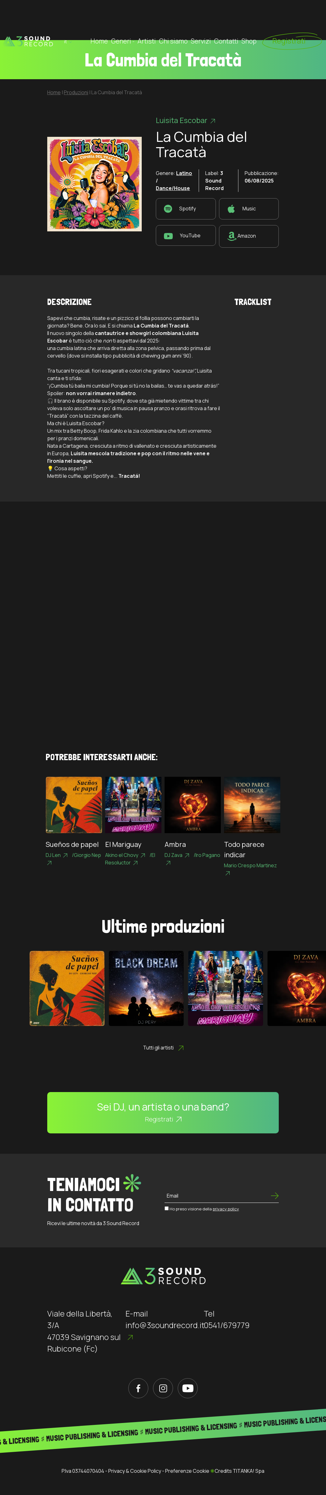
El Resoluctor (130, 859)
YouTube (182, 235)
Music (241, 209)
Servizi (201, 19)
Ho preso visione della (204, 1209)
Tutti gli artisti (163, 1047)
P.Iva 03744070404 (83, 1470)
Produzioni (76, 92)
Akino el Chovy (125, 855)
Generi (122, 19)
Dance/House (173, 188)
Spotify (180, 209)
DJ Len (56, 855)
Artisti (146, 19)
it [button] (68, 20)
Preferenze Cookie (187, 1470)
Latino (184, 173)
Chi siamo (173, 19)
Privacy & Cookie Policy (134, 1470)
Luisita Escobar (185, 120)
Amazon (241, 236)
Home (99, 19)
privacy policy (226, 1209)
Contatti (226, 19)
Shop (249, 19)
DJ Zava (177, 855)
